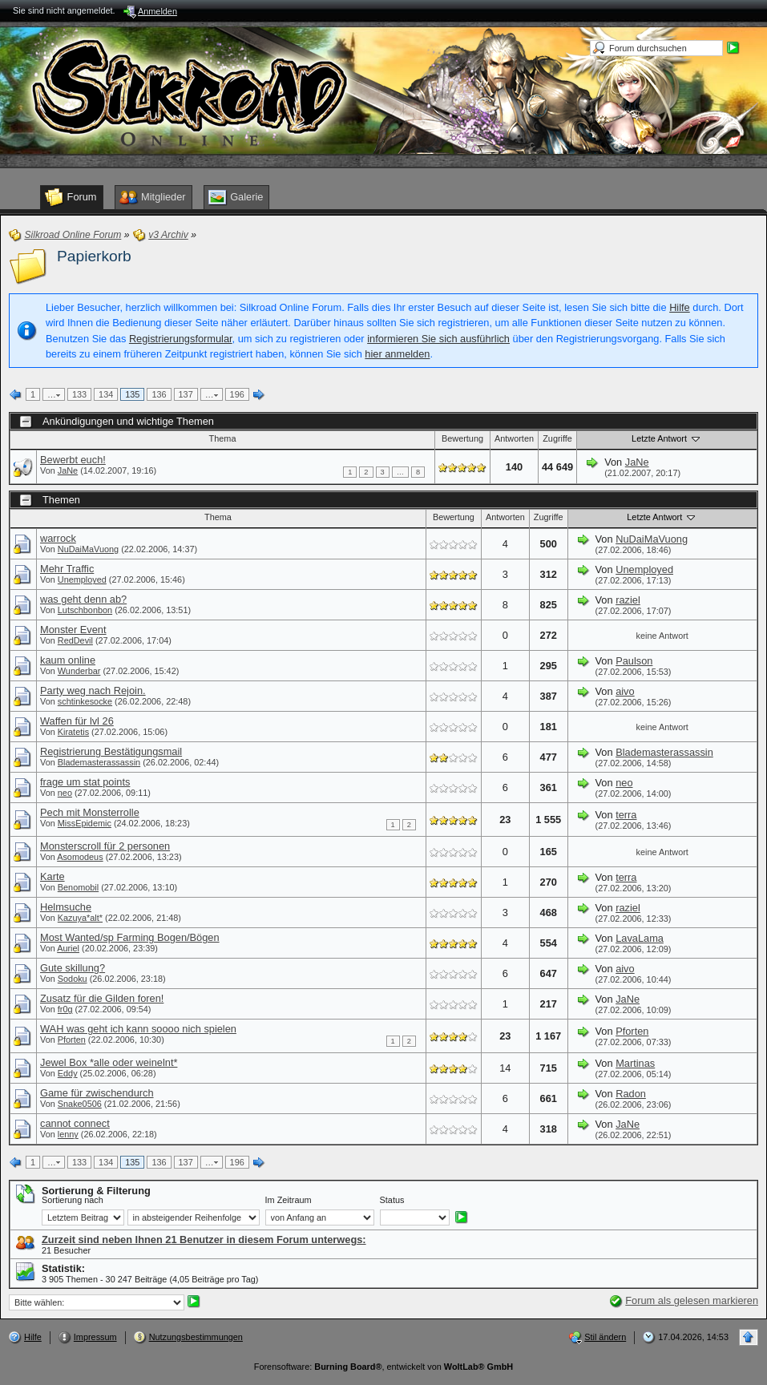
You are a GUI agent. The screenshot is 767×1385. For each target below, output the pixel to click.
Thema (222, 438)
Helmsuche (65, 907)
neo (65, 792)
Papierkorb (94, 256)
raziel (628, 600)
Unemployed (82, 579)
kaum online (67, 660)
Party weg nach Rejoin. (93, 690)
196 (237, 394)
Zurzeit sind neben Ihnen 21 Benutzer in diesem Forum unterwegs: (204, 1240)
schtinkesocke (85, 701)
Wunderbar (79, 671)
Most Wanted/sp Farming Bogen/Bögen (130, 937)
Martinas (635, 1063)
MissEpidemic (84, 823)
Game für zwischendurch (97, 1093)
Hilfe (679, 307)
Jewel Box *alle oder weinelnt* (108, 1062)
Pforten (72, 1039)
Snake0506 (80, 1103)
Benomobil (78, 887)
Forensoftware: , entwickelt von (383, 1366)
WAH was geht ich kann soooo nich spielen (138, 1029)
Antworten (514, 438)
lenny (68, 1134)
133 (79, 394)
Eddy (68, 1073)
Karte (52, 876)
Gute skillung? (72, 968)
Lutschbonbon (85, 610)
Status (392, 1200)
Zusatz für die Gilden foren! (101, 998)
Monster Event (73, 630)
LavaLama (640, 938)
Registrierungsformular (180, 339)
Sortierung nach (72, 1200)
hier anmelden (397, 354)
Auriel (68, 948)
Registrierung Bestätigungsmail (111, 751)
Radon (631, 1094)
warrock (58, 538)
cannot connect (75, 1123)
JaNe (68, 470)
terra (626, 815)
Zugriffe (557, 438)
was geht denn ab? (83, 599)
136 (158, 394)
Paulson (634, 661)
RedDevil (75, 640)
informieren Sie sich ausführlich (438, 339)
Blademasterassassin (99, 762)
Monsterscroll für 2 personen (105, 846)
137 (186, 394)
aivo (625, 691)
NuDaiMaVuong (88, 549)
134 (106, 394)
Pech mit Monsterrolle (89, 812)
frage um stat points (85, 782)
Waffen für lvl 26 (77, 721)
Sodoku (72, 978)
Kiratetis (73, 732)
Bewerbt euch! (73, 460)
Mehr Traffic (67, 569)
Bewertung (462, 438)
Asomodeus (80, 857)
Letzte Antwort (667, 438)
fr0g (65, 1009)
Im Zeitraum (288, 1200)
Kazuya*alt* (80, 918)
